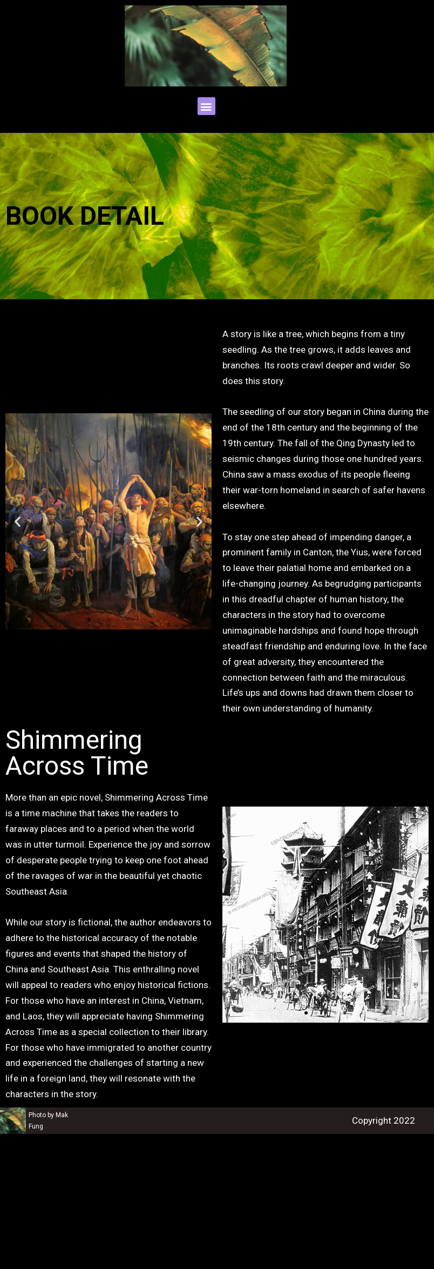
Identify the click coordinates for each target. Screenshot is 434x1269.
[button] (206, 106)
